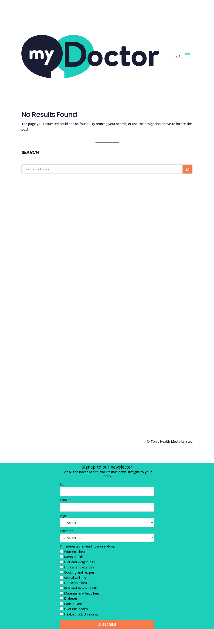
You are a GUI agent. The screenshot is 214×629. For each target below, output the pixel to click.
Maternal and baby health (83, 593)
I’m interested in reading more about (87, 546)
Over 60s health (76, 609)
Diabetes (71, 598)
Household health (77, 583)
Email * (65, 500)
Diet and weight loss (79, 562)
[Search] (187, 169)
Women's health (76, 551)
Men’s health (73, 556)
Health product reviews (81, 614)
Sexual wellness (76, 577)
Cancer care (73, 604)
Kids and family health (80, 588)
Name (64, 484)
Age (63, 515)
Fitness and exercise (79, 567)
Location (66, 531)
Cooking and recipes (79, 572)
